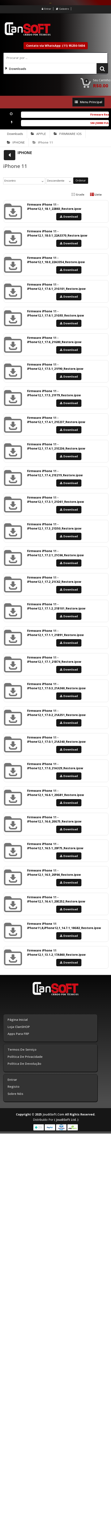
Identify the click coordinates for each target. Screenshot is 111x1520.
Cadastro (62, 8)
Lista (96, 194)
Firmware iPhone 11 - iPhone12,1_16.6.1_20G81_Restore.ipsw (55, 793)
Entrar (46, 8)
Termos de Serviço (22, 1049)
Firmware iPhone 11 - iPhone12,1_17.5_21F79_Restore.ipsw (54, 393)
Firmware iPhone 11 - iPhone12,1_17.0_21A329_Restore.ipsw (55, 766)
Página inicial (18, 1019)
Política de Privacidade (25, 1056)
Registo (14, 1086)
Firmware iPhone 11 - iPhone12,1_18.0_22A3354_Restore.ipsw (56, 260)
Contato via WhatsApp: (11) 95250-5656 (55, 46)
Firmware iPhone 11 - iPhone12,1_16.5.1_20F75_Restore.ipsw (55, 846)
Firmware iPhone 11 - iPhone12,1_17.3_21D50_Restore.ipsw (54, 526)
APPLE (38, 134)
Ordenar (81, 180)
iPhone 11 (43, 142)
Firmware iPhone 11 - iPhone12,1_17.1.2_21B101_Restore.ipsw (56, 606)
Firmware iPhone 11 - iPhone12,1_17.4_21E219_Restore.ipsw (55, 473)
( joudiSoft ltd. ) (66, 1120)
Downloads (15, 134)
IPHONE (16, 142)
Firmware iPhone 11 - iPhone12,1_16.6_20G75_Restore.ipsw (54, 819)
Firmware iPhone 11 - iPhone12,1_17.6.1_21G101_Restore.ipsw (56, 286)
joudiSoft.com (53, 1114)
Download (69, 216)
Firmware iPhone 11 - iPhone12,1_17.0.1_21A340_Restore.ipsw (56, 739)
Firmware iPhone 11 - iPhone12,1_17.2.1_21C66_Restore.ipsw (55, 553)
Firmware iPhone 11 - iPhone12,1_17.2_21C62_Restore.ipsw (54, 579)
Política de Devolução (24, 1063)
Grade (77, 194)
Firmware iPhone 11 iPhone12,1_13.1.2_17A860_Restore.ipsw (56, 952)
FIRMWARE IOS (68, 134)
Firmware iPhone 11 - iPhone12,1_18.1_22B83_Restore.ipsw (54, 206)
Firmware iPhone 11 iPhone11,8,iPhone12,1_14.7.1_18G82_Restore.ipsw (64, 926)
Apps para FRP (18, 1034)
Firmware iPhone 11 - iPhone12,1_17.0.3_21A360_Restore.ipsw (56, 686)
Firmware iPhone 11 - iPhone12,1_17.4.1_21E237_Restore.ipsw (56, 420)
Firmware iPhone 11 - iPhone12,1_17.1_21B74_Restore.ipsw (54, 659)
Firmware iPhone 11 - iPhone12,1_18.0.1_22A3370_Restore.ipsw (57, 233)
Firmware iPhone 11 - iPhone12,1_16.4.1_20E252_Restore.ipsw (56, 899)
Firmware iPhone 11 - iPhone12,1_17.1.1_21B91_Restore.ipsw (55, 633)
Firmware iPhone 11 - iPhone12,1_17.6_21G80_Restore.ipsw (54, 340)
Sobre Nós (15, 1093)
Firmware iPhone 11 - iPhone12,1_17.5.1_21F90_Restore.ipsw (55, 366)
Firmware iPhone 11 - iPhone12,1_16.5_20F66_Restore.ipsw (54, 872)
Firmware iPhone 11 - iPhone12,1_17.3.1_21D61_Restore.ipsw (55, 499)
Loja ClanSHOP (19, 1027)
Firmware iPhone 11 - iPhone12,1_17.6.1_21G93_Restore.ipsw (55, 313)
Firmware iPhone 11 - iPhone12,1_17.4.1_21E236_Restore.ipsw (56, 446)
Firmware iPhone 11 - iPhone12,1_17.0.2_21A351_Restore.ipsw (56, 713)
